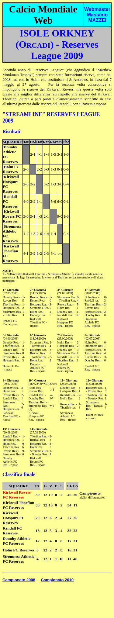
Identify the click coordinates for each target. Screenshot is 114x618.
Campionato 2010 (57, 580)
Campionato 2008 (18, 580)
